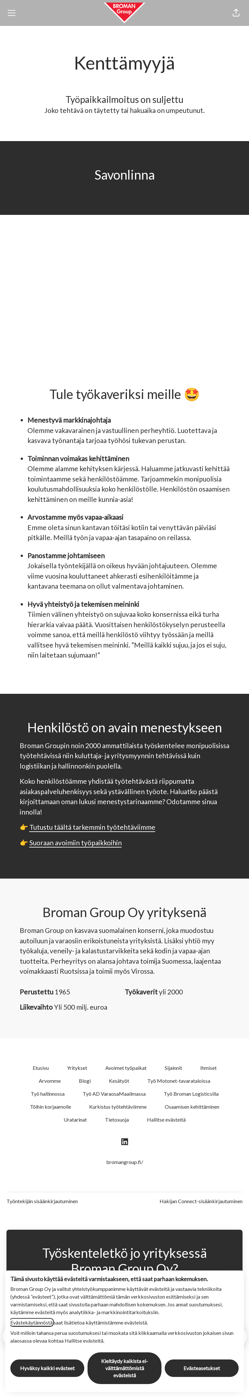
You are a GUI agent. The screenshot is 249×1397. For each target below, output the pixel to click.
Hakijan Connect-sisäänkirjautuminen (201, 1201)
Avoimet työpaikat (126, 1068)
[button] (236, 13)
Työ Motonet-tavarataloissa (178, 1081)
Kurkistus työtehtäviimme (118, 1106)
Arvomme (50, 1081)
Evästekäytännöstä (31, 1322)
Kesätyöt (119, 1081)
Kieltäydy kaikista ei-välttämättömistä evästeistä (124, 1368)
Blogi (85, 1081)
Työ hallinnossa (48, 1094)
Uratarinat (75, 1119)
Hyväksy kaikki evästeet (47, 1368)
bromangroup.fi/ (124, 1162)
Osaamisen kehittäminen (192, 1106)
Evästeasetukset (201, 1368)
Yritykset (77, 1068)
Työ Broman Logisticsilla (191, 1094)
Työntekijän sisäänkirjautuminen (42, 1201)
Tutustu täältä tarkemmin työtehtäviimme (92, 827)
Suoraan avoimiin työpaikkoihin (75, 842)
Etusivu (41, 1068)
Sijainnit (173, 1068)
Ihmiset (208, 1068)
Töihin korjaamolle (50, 1106)
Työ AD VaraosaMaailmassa (114, 1094)
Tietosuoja (117, 1119)
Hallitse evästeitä (166, 1119)
